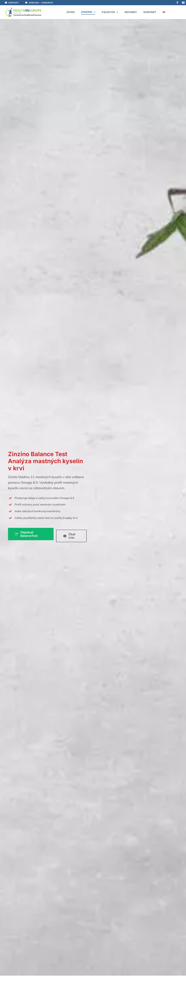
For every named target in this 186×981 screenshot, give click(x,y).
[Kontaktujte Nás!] (14, 2)
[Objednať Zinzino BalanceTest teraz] (30, 530)
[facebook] (177, 2)
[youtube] (183, 2)
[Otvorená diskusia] (41, 2)
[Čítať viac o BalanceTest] (70, 536)
